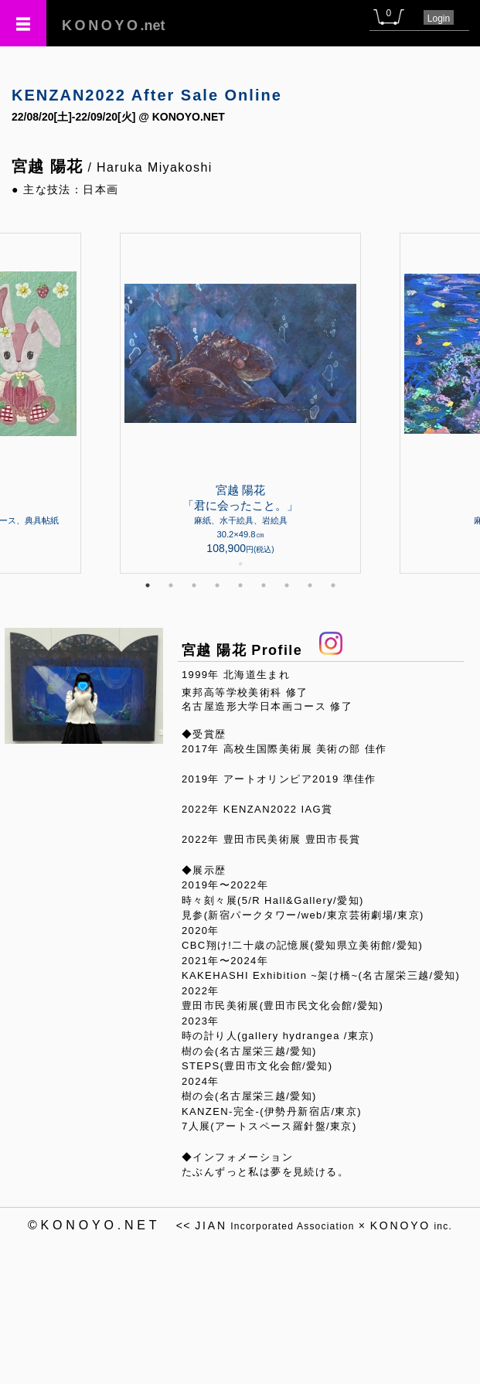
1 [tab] (147, 585)
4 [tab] (217, 585)
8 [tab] (310, 585)
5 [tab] (240, 585)
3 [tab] (194, 585)
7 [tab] (286, 585)
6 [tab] (263, 585)
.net (113, 25)
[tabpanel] (240, 403)
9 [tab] (333, 585)
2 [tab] (171, 585)
